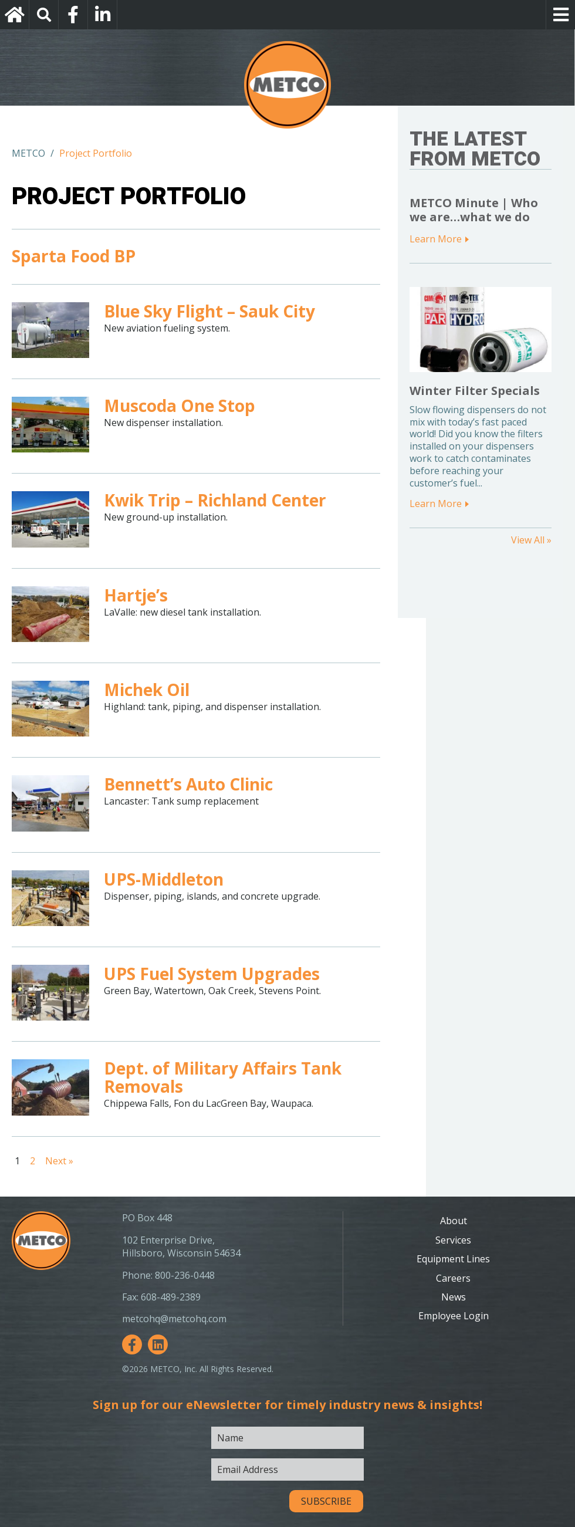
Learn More (436, 238)
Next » (59, 1160)
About (453, 1220)
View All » (531, 539)
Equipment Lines (453, 1258)
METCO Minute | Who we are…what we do (474, 210)
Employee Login (453, 1315)
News (453, 1296)
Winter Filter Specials (475, 390)
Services (453, 1240)
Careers (453, 1278)
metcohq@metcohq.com (174, 1318)
